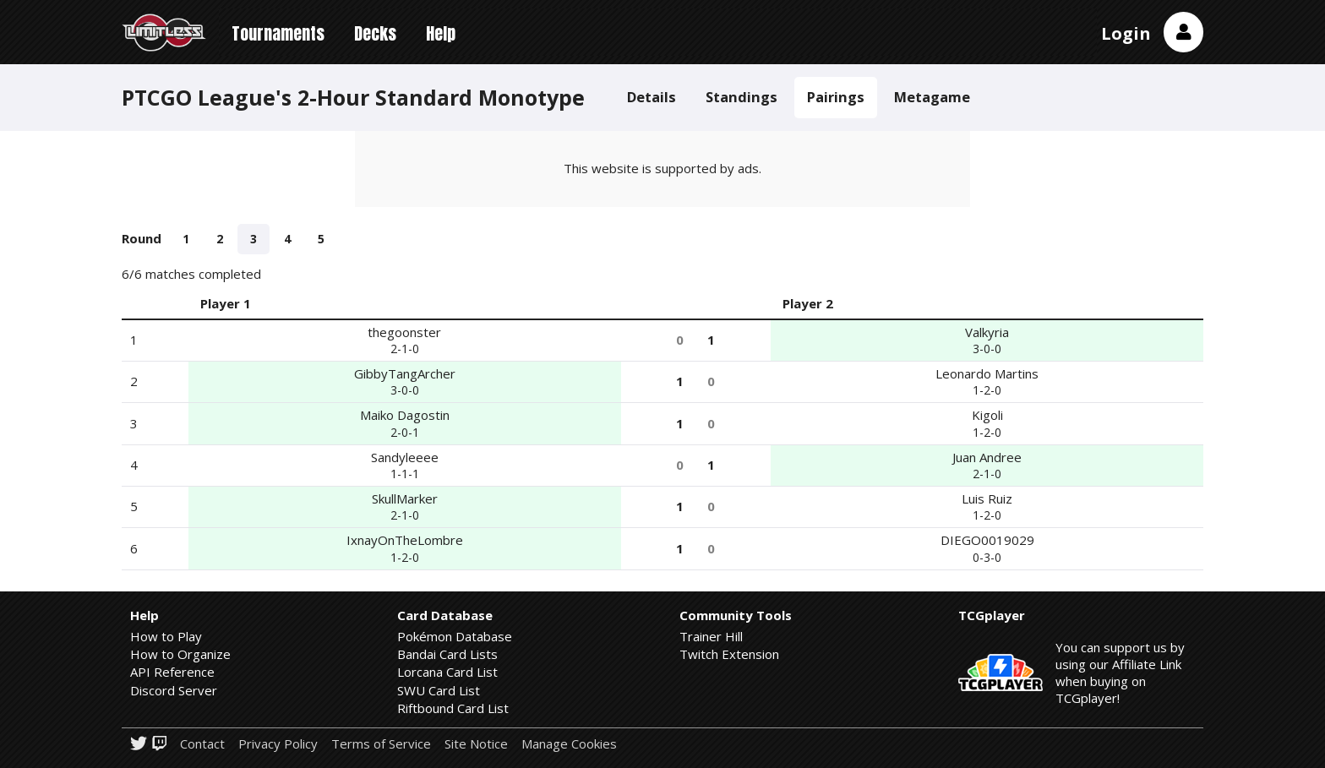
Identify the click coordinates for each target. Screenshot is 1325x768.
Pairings (835, 96)
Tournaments (278, 33)
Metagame (932, 96)
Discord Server (173, 690)
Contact (202, 744)
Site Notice (476, 744)
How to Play (166, 636)
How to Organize (180, 653)
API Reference (172, 671)
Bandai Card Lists (447, 653)
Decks (375, 33)
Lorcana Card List (447, 671)
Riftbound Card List (453, 708)
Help (440, 33)
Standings (741, 96)
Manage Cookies (569, 744)
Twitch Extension (729, 653)
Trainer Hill (711, 636)
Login (1126, 33)
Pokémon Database (454, 636)
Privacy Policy (278, 744)
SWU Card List (438, 690)
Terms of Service (381, 744)
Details (651, 96)
